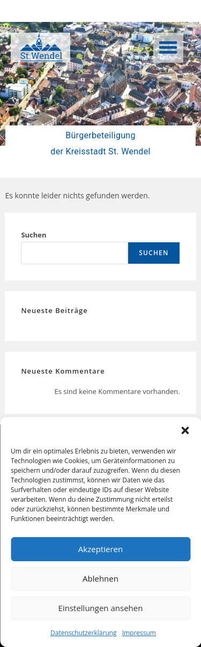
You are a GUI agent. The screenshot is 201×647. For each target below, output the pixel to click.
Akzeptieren (100, 549)
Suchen (33, 235)
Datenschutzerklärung (83, 632)
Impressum (139, 632)
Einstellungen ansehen (100, 608)
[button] (185, 430)
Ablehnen (100, 578)
